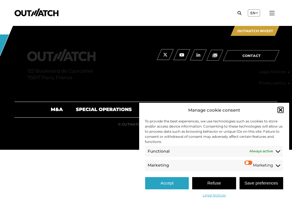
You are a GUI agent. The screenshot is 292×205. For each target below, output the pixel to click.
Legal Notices (214, 195)
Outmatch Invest (255, 31)
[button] (280, 110)
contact (251, 59)
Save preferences (261, 183)
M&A (57, 109)
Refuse (214, 183)
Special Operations (104, 109)
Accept (167, 183)
